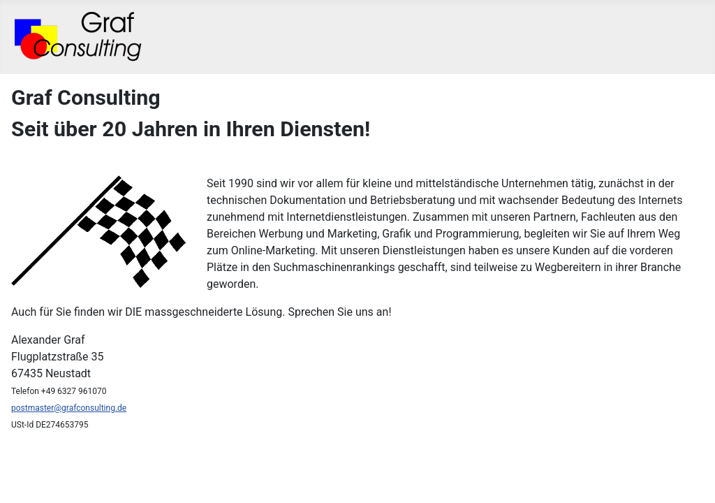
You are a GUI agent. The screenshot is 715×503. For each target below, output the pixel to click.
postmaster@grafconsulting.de (68, 408)
